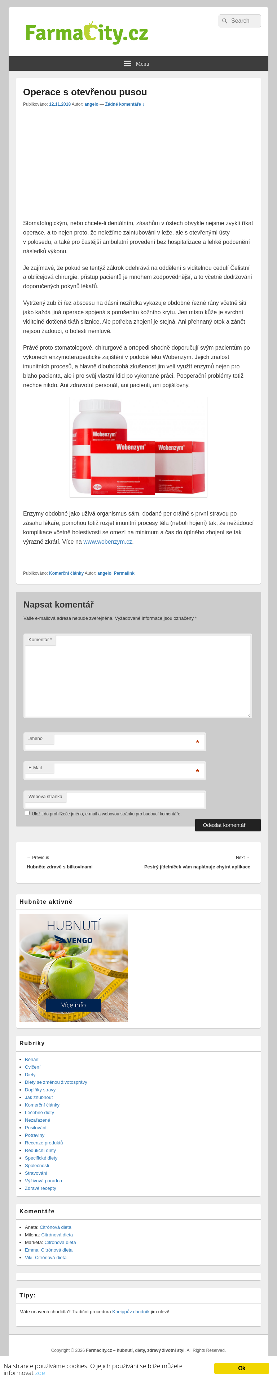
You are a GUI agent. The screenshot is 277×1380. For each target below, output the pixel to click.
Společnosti (37, 1165)
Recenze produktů (44, 1142)
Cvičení (32, 1067)
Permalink (124, 573)
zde (40, 1372)
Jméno (35, 738)
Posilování (36, 1127)
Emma (32, 1250)
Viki (28, 1257)
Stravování (36, 1173)
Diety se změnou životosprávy (56, 1082)
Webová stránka (45, 796)
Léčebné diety (39, 1112)
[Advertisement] (83, 165)
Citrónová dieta (55, 1227)
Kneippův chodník (130, 1311)
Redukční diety (40, 1150)
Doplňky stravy (40, 1089)
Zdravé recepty (40, 1188)
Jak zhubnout (39, 1097)
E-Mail (35, 767)
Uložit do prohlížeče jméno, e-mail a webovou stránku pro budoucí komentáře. (106, 813)
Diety (30, 1074)
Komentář (40, 639)
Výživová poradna (43, 1180)
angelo (91, 104)
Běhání (32, 1059)
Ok (241, 1368)
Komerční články (66, 573)
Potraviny (34, 1135)
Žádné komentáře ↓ (125, 104)
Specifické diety (41, 1158)
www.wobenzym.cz (107, 542)
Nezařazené (37, 1120)
